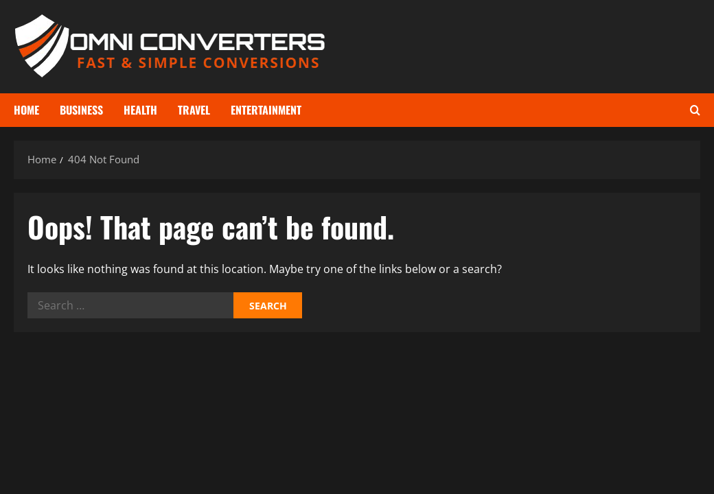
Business (81, 110)
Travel (194, 110)
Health (140, 110)
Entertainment (266, 110)
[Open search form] (695, 110)
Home (26, 110)
